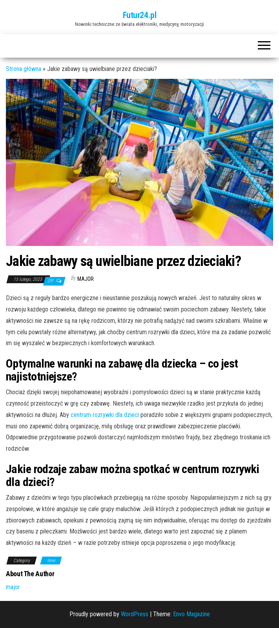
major (85, 279)
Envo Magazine (191, 614)
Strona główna (23, 69)
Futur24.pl (140, 15)
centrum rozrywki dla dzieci (105, 415)
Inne (51, 560)
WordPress (134, 614)
